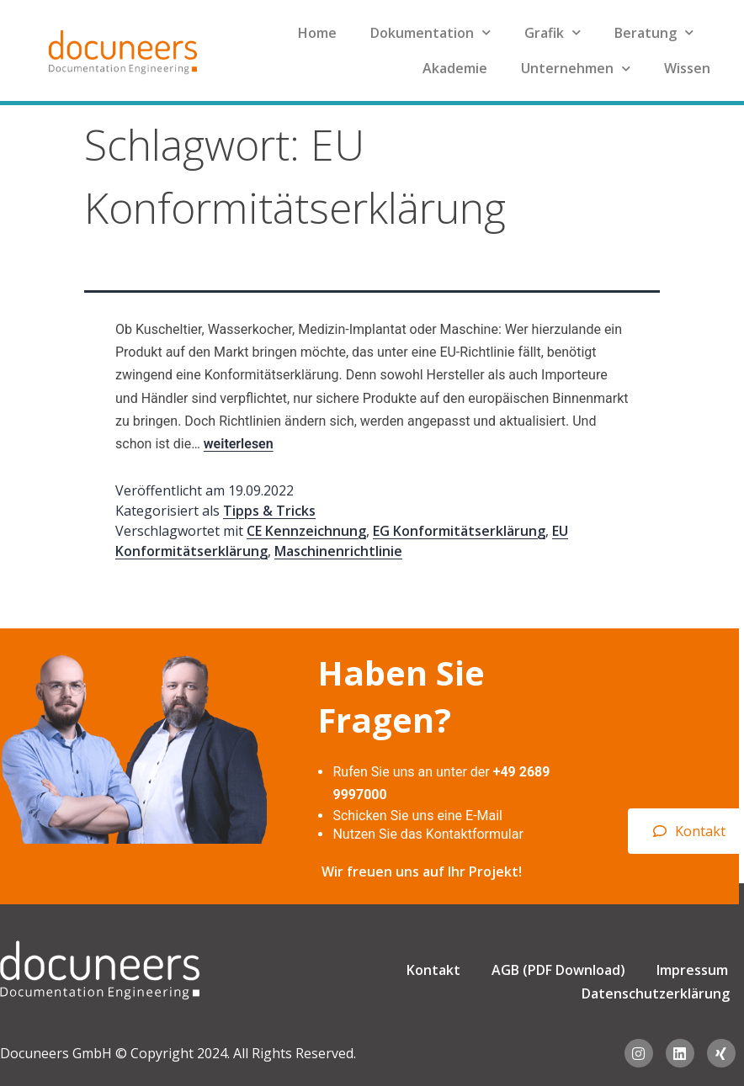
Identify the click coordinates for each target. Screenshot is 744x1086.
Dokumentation (430, 32)
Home (317, 33)
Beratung (654, 32)
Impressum (692, 970)
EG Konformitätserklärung (459, 531)
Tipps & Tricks (269, 510)
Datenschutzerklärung (656, 993)
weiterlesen (239, 444)
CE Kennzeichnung (306, 531)
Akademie (454, 68)
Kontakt (433, 970)
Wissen (687, 68)
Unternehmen (575, 69)
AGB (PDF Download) (558, 970)
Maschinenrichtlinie (338, 551)
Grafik (552, 32)
